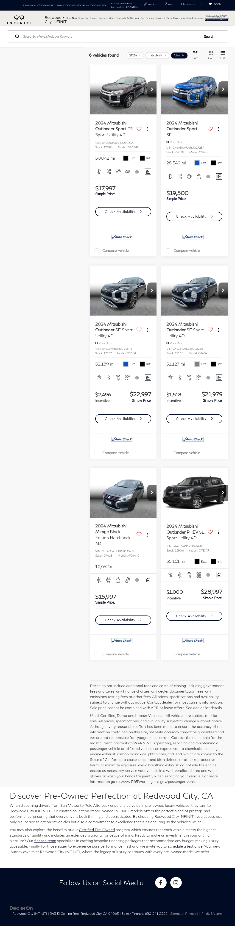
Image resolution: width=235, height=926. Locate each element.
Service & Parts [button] (164, 18)
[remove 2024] (135, 55)
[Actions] (147, 129)
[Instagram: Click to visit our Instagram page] (176, 882)
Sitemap (176, 913)
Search (209, 36)
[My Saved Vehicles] (214, 4)
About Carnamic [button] (195, 18)
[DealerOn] (21, 907)
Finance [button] (150, 18)
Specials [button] (103, 18)
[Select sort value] (196, 55)
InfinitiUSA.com (210, 913)
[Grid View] (210, 55)
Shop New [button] (71, 18)
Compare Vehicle (115, 250)
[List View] (223, 55)
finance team (45, 840)
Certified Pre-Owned (97, 829)
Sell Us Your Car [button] (135, 18)
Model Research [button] (117, 18)
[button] (152, 89)
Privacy (190, 913)
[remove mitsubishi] (157, 55)
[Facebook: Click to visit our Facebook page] (161, 882)
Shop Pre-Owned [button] (87, 18)
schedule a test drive (185, 846)
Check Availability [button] (121, 211)
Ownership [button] (179, 18)
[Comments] (148, 172)
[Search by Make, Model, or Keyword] (111, 36)
